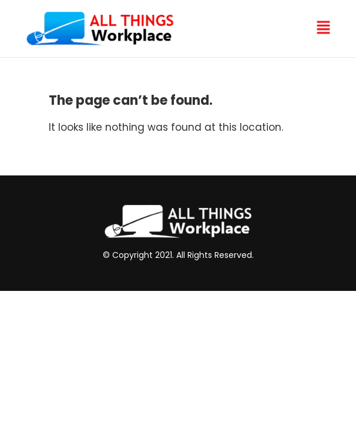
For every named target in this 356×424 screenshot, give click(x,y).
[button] (323, 28)
